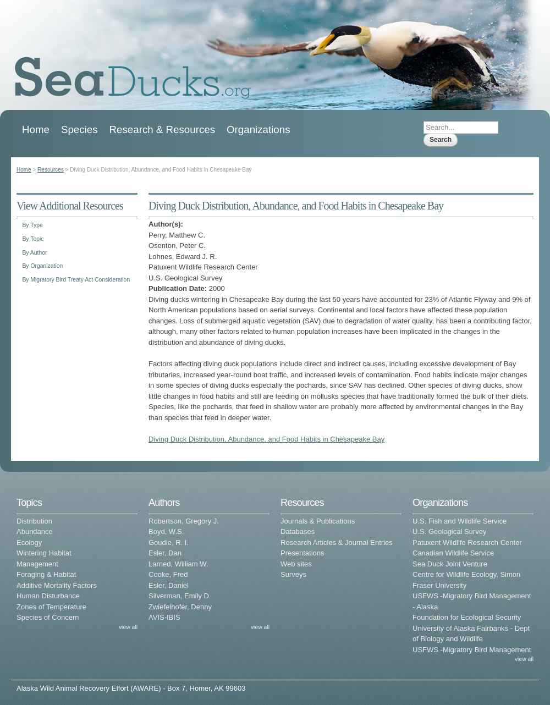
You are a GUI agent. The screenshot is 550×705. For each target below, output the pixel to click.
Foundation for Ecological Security (467, 617)
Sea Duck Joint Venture (450, 564)
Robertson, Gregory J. (183, 521)
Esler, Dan (165, 553)
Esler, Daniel (168, 585)
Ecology (29, 542)
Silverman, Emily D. (179, 596)
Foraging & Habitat (46, 574)
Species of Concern (47, 617)
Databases (297, 531)
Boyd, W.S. (166, 531)
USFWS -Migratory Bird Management (472, 650)
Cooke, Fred (168, 574)
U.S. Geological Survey (449, 531)
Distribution (34, 521)
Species (79, 129)
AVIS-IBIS (164, 617)
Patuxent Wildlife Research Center (467, 542)
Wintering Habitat (44, 553)
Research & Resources (162, 129)
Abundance (34, 531)
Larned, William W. (178, 564)
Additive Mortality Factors (56, 585)
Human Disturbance (48, 596)
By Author (34, 253)
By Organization (42, 266)
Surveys (293, 574)
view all (128, 627)
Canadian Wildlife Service (453, 553)
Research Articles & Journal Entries (336, 542)
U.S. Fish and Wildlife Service (460, 521)
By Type (32, 225)
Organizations (258, 129)
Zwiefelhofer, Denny (180, 607)
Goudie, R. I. (168, 542)
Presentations (302, 553)
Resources (50, 170)
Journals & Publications (317, 521)
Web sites (296, 564)
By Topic (32, 239)
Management (37, 564)
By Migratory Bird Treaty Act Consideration (76, 280)
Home (36, 129)
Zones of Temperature (51, 607)
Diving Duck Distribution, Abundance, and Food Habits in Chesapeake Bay (266, 439)
